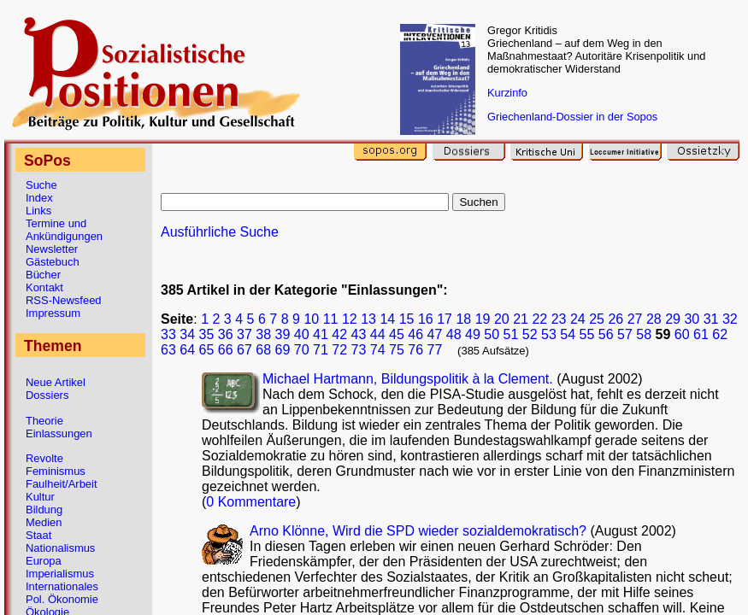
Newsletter (52, 249)
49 (472, 334)
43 (359, 334)
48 (454, 334)
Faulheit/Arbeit (61, 483)
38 (263, 334)
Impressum (53, 313)
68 (263, 350)
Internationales (62, 586)
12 (349, 319)
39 (283, 334)
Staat (38, 535)
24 (578, 319)
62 (719, 334)
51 (511, 334)
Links (38, 210)
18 (463, 319)
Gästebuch (53, 261)
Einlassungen (59, 433)
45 (396, 334)
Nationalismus (60, 548)
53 (549, 334)
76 (415, 350)
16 (425, 319)
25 (596, 319)
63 (168, 350)
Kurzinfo (507, 92)
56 (606, 334)
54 (567, 334)
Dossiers (47, 395)
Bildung (44, 509)
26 (615, 319)
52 (530, 334)
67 (244, 350)
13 (368, 319)
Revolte (44, 458)
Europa (44, 560)
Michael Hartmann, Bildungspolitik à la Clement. (409, 379)
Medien (44, 522)
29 (672, 319)
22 (539, 319)
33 (168, 334)
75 (396, 350)
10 (311, 319)
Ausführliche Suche (220, 232)
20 (501, 319)
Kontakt (44, 287)
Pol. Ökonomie (62, 599)
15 (407, 319)
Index (39, 197)
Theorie (44, 420)
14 (387, 319)
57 (625, 334)
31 (711, 319)
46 (415, 334)
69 (283, 350)
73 (359, 350)
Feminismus (55, 471)
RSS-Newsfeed (64, 300)
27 (635, 319)
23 (559, 319)
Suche (41, 185)
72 (339, 350)
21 (520, 319)
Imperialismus (60, 573)
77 (435, 350)
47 (435, 334)
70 (301, 350)
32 (730, 319)
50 (491, 334)
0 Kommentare (251, 502)
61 (701, 334)
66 (225, 350)
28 (654, 319)
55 (587, 334)
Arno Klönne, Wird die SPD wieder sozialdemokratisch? (420, 531)
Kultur (40, 496)
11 (331, 319)
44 (378, 334)
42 (339, 334)
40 (301, 334)
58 (643, 334)
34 (187, 334)
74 (378, 350)
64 (187, 350)
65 (207, 350)
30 (691, 319)
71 (320, 350)
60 (682, 334)
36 (225, 334)
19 (483, 319)
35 (207, 334)
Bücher (43, 274)
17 (444, 319)
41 (320, 334)
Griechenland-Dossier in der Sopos (572, 116)
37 (244, 334)
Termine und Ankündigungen (64, 230)
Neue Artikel (55, 382)
